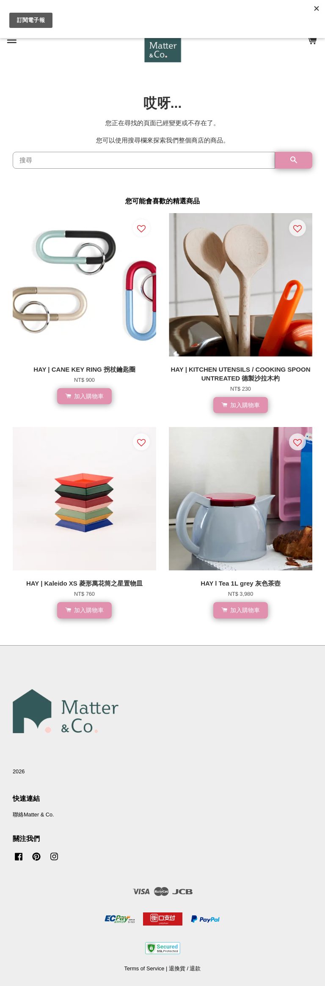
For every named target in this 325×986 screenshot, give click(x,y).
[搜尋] (144, 160)
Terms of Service (144, 968)
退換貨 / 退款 (185, 968)
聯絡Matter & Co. (33, 814)
